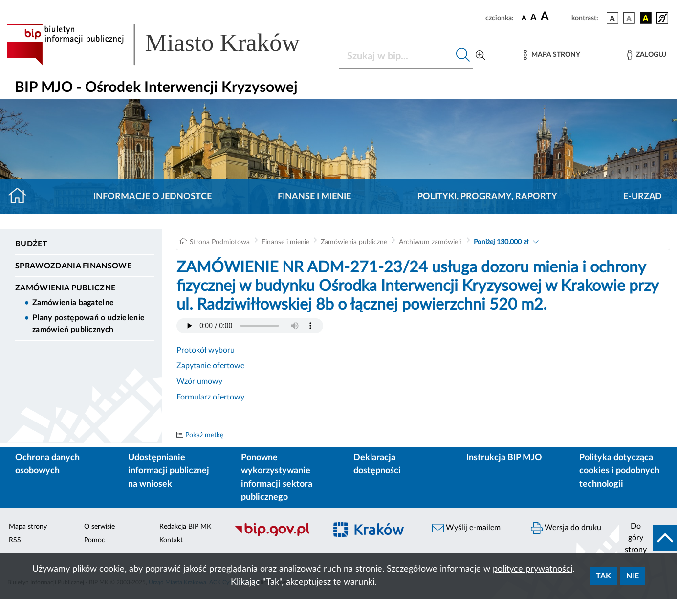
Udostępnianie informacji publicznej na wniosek (168, 470)
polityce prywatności (532, 569)
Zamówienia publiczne (65, 288)
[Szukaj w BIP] (396, 56)
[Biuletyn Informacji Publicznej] (275, 535)
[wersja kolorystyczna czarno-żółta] (645, 18)
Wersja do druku (566, 528)
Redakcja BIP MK (185, 526)
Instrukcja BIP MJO (504, 457)
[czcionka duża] (554, 16)
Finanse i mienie (314, 196)
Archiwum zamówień (430, 242)
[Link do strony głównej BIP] (167, 44)
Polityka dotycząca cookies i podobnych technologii (619, 470)
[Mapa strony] (552, 55)
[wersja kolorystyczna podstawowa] (612, 18)
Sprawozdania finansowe (73, 266)
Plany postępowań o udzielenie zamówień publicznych (88, 323)
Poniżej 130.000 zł (501, 242)
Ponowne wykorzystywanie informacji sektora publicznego (276, 477)
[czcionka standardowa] (524, 17)
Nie (632, 576)
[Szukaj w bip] (463, 56)
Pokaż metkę (204, 435)
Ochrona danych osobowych (47, 464)
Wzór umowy (199, 381)
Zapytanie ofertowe (210, 366)
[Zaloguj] (646, 55)
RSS (15, 540)
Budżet (31, 244)
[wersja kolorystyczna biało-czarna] (629, 18)
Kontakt (171, 540)
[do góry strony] (648, 537)
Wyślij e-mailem (466, 528)
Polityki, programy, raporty (487, 196)
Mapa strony (28, 526)
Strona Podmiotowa (220, 242)
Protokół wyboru (205, 350)
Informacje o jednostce (152, 196)
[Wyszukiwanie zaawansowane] (480, 56)
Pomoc (94, 540)
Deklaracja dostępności (377, 464)
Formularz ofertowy (210, 397)
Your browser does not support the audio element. (249, 325)
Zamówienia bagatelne (73, 303)
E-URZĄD (642, 196)
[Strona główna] (21, 196)
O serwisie (99, 526)
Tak (603, 576)
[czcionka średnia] (533, 17)
